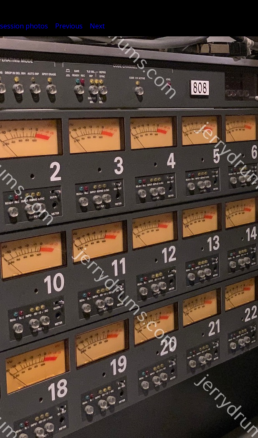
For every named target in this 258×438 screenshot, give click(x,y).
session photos (24, 26)
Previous (69, 26)
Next (97, 26)
